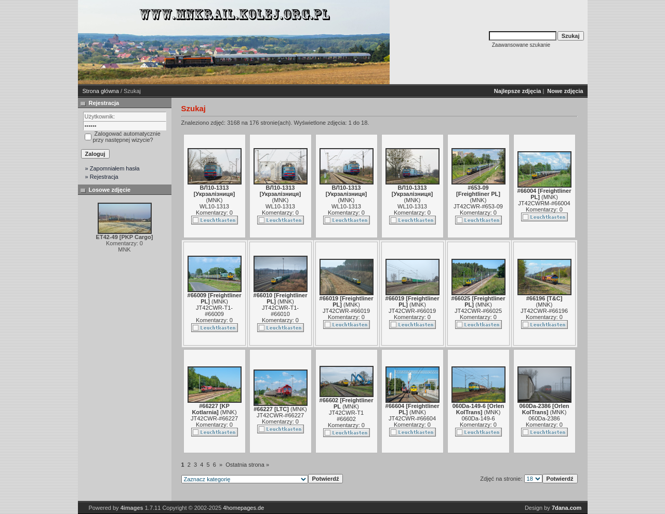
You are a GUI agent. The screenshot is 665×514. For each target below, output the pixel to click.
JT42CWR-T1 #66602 (346, 416)
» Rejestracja (101, 177)
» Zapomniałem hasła (112, 168)
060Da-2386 (544, 418)
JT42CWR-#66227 (214, 418)
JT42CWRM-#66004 (544, 203)
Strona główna (101, 91)
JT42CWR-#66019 (346, 311)
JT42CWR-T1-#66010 (280, 311)
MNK (214, 200)
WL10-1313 (214, 206)
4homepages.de (243, 508)
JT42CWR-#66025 (478, 311)
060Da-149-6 (478, 418)
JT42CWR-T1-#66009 (214, 311)
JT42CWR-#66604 (412, 418)
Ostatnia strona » (247, 465)
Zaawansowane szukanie (521, 45)
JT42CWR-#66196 (544, 311)
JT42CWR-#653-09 (478, 206)
